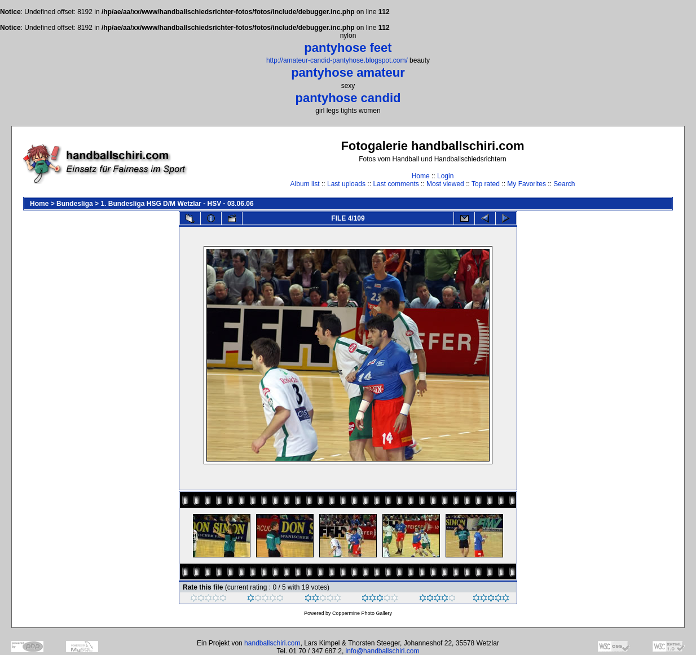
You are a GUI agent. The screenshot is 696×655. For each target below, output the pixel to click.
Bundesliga (74, 204)
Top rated (486, 184)
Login (445, 176)
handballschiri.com (272, 643)
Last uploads (346, 184)
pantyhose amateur (348, 72)
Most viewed (445, 184)
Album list (305, 184)
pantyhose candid (347, 98)
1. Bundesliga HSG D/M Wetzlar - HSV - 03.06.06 (176, 204)
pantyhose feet (347, 48)
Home (421, 176)
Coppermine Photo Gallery (362, 613)
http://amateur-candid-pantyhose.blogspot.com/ (337, 60)
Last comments (396, 184)
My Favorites (526, 184)
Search (564, 184)
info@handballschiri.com (383, 651)
